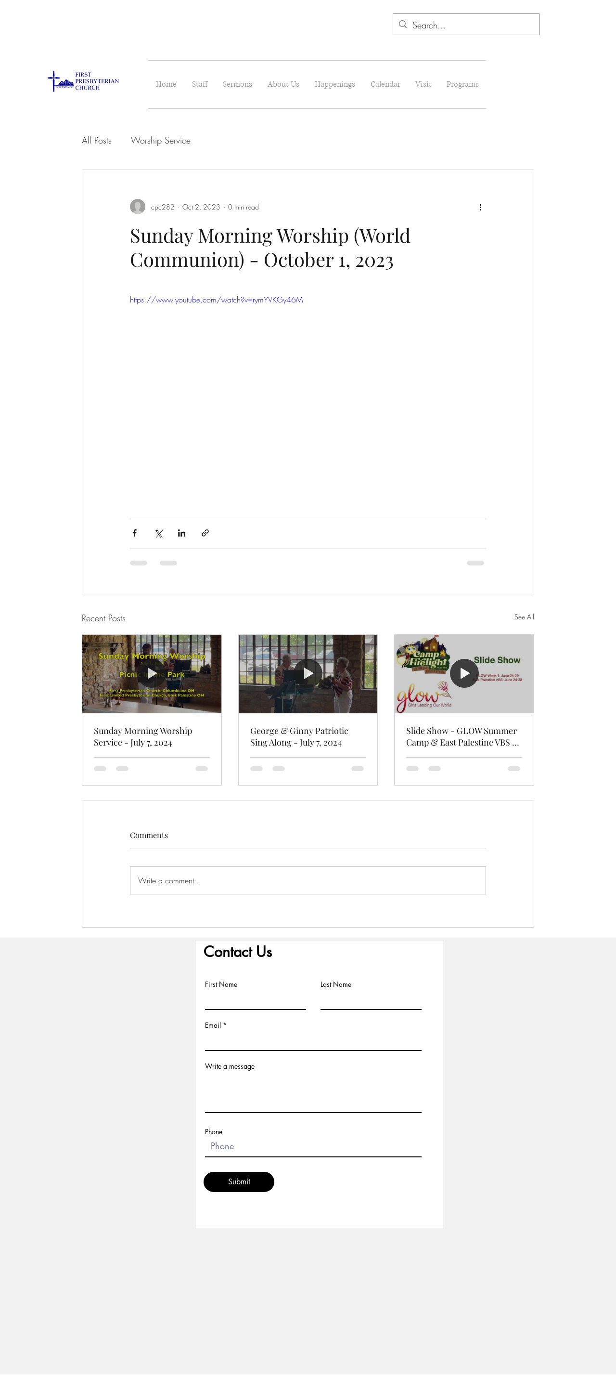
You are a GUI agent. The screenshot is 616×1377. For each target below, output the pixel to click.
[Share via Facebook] (134, 533)
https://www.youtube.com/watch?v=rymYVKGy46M (216, 299)
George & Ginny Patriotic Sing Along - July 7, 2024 (299, 736)
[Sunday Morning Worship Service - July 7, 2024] (151, 674)
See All (524, 616)
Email (213, 1025)
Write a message (230, 1066)
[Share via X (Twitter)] (158, 533)
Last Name (336, 984)
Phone (213, 1131)
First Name (221, 984)
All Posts (97, 140)
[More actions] (480, 206)
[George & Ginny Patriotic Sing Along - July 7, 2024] (308, 674)
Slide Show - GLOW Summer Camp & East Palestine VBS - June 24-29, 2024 (461, 736)
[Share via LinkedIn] (181, 533)
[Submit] (239, 1182)
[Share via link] (205, 533)
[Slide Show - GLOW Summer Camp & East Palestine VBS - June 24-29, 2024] (464, 674)
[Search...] (465, 25)
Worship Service (161, 140)
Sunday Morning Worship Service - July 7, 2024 (143, 736)
